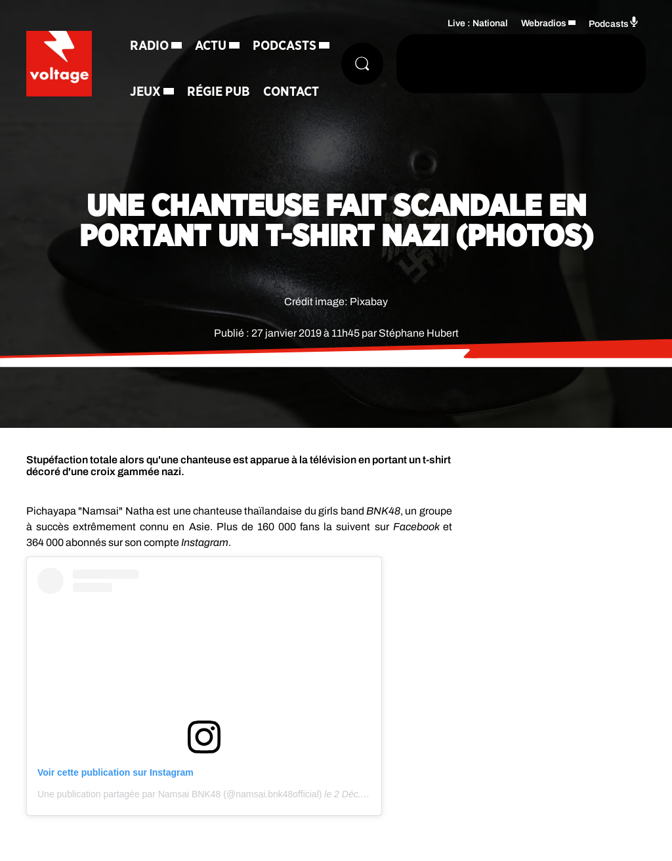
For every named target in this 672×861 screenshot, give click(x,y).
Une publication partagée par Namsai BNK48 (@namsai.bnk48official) (179, 794)
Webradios (543, 23)
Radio (149, 45)
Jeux (145, 91)
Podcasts (284, 45)
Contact (291, 91)
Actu (210, 45)
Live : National (478, 23)
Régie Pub (218, 91)
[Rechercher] (362, 64)
